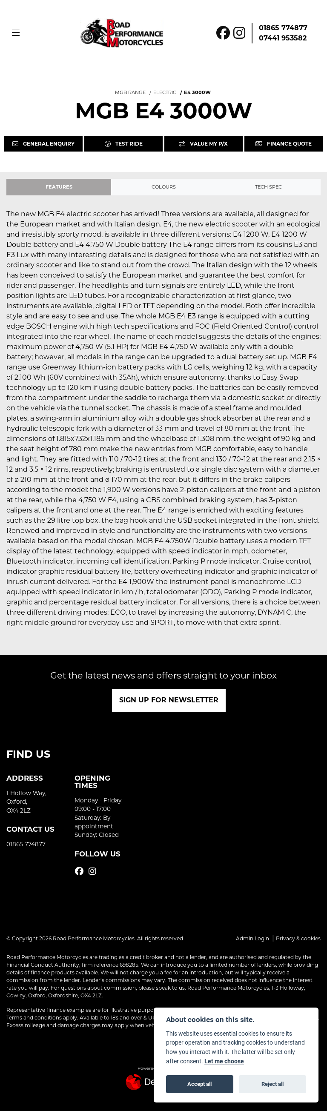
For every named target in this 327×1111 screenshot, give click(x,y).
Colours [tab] (164, 187)
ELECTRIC (164, 92)
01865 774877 (283, 28)
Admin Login (252, 938)
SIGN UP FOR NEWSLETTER (168, 700)
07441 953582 (283, 38)
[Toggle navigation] (16, 33)
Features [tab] (59, 187)
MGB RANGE (130, 92)
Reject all (272, 1084)
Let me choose (224, 1061)
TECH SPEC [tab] (268, 187)
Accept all (199, 1084)
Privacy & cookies (298, 938)
